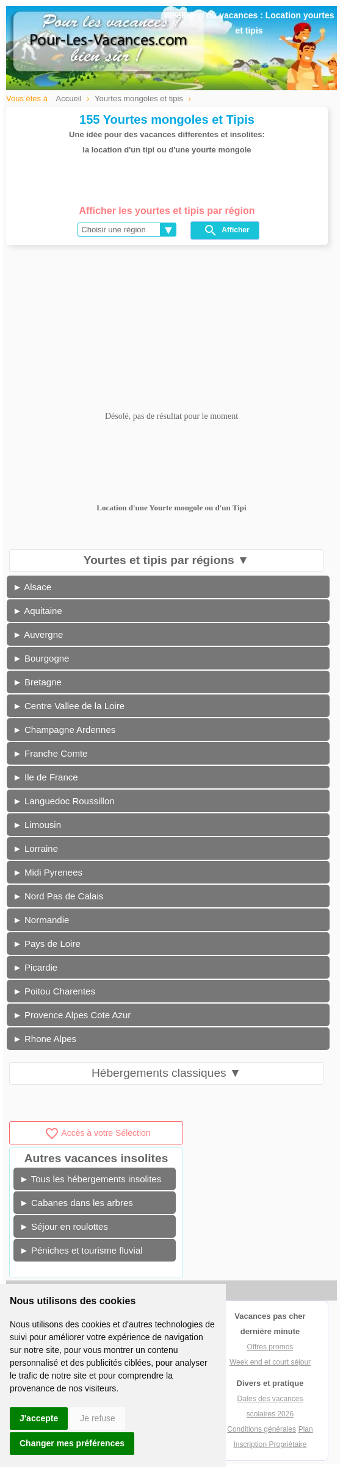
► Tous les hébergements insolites (90, 1179)
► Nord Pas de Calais (58, 896)
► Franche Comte (50, 753)
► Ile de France (45, 777)
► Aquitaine (37, 610)
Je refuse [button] (97, 1418)
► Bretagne (37, 682)
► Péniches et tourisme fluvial (81, 1250)
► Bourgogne (41, 658)
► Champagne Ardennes (64, 729)
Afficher (226, 230)
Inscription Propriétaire (269, 1444)
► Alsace (32, 587)
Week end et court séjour (270, 1362)
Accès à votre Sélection (97, 1133)
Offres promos (270, 1347)
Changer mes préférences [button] (72, 1443)
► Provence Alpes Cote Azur (72, 1015)
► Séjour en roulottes (64, 1226)
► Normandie (41, 920)
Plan (305, 1429)
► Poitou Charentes (54, 991)
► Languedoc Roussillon (64, 801)
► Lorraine (35, 848)
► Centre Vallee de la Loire (69, 706)
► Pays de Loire (47, 943)
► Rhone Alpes (44, 1038)
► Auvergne (38, 634)
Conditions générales (261, 1429)
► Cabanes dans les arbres (76, 1203)
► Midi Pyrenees (47, 872)
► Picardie (35, 967)
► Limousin (37, 824)
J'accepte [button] (39, 1418)
